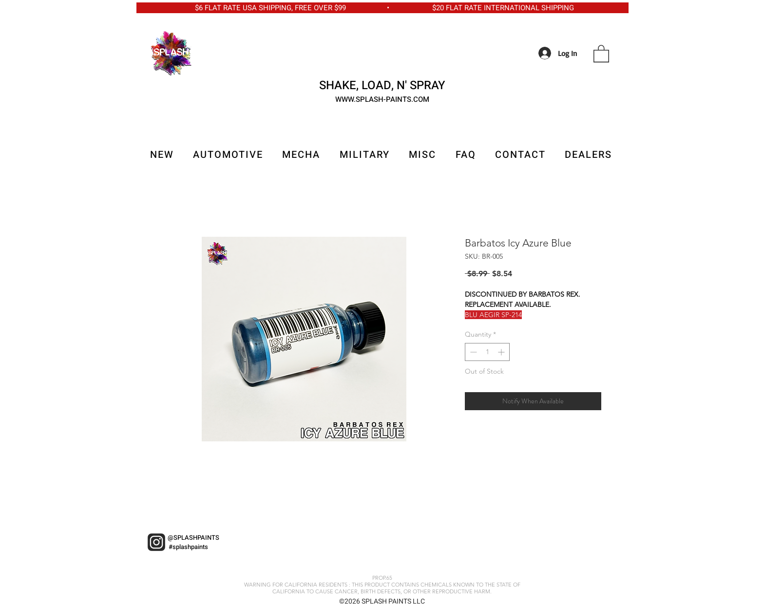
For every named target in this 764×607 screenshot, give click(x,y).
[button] (601, 53)
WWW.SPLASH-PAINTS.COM (382, 99)
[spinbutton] (487, 351)
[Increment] (502, 351)
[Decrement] (472, 351)
